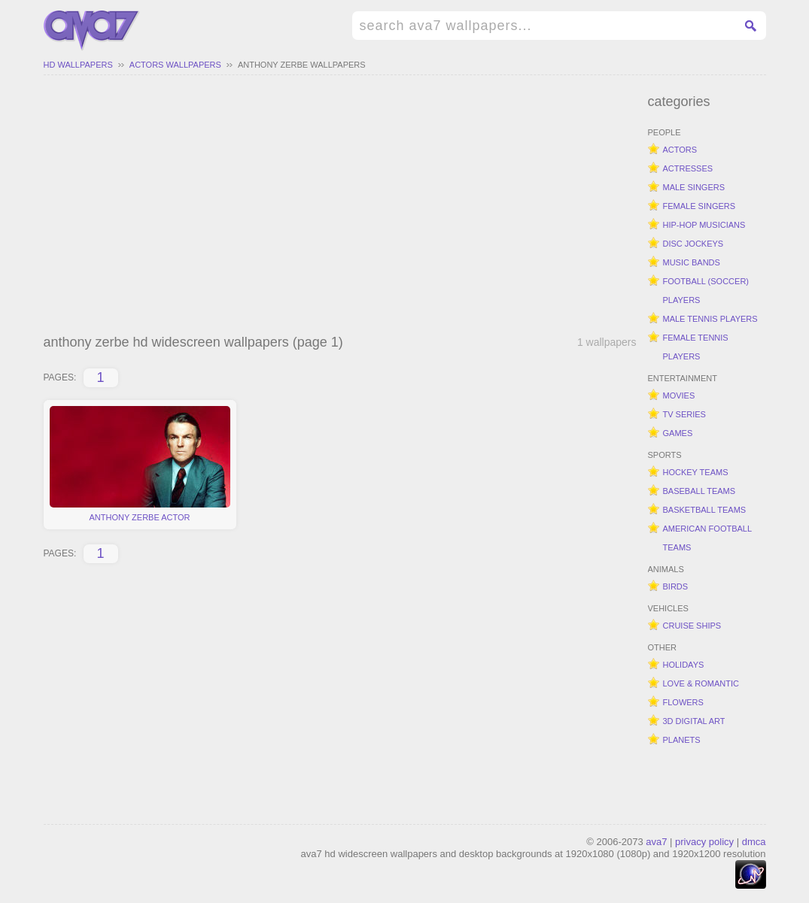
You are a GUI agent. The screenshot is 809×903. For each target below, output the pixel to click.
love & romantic (701, 683)
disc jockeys (693, 243)
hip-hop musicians (704, 224)
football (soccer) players (706, 291)
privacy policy (704, 841)
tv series (684, 414)
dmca (754, 841)
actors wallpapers (175, 64)
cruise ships (692, 625)
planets (682, 739)
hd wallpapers (78, 64)
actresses (688, 168)
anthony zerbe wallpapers (302, 64)
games (678, 433)
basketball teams (705, 509)
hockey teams (695, 472)
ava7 (656, 841)
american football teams (708, 538)
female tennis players (695, 347)
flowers (683, 702)
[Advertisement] (340, 207)
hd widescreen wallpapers (92, 31)
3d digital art (694, 721)
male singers (694, 187)
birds (676, 586)
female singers (699, 206)
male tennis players (710, 318)
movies (679, 395)
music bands (691, 262)
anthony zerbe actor (140, 464)
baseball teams (699, 490)
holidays (683, 664)
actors (680, 149)
